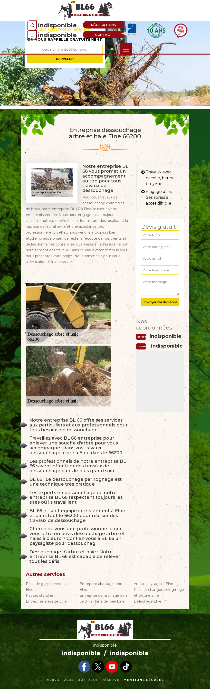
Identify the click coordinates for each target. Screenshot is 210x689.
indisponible (57, 25)
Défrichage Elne (147, 601)
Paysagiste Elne (39, 595)
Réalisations (103, 25)
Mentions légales (144, 680)
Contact (103, 35)
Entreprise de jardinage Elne (104, 595)
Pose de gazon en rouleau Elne (48, 587)
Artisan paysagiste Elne (153, 584)
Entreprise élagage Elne (46, 601)
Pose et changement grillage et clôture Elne (159, 592)
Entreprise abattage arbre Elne (102, 587)
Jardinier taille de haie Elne (102, 601)
